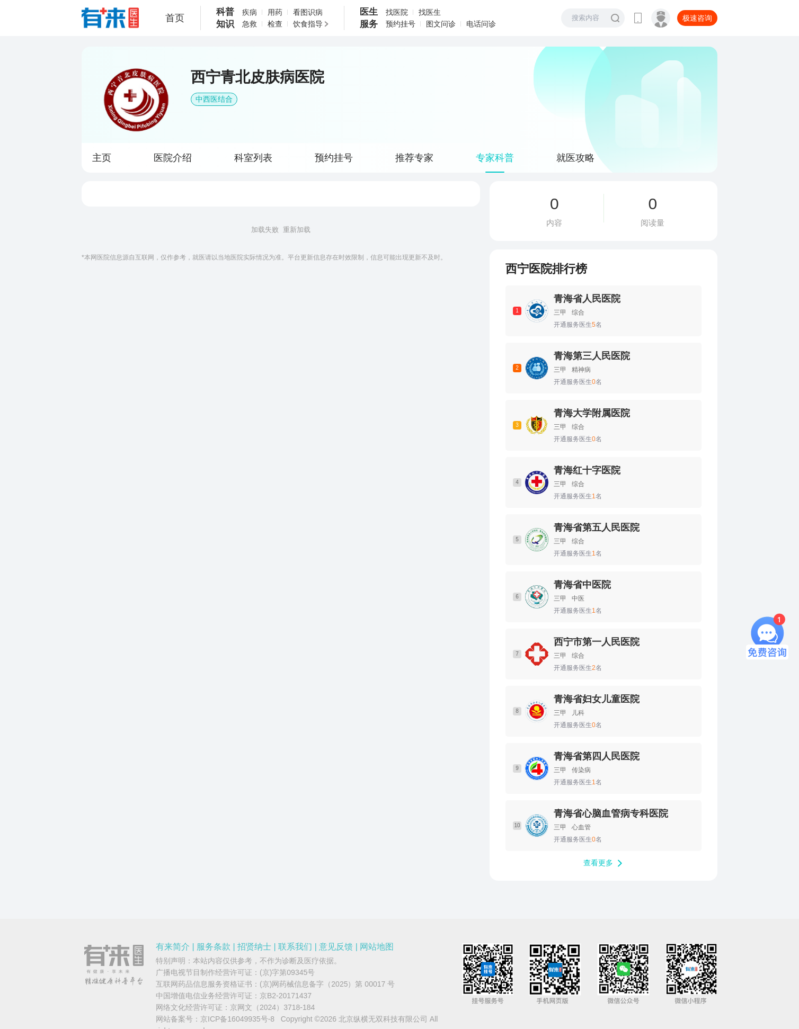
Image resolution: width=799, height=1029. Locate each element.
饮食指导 (308, 24)
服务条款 (213, 946)
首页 (174, 18)
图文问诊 (441, 24)
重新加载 (296, 230)
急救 (249, 24)
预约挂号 (400, 24)
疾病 (249, 12)
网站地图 (377, 946)
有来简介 (173, 946)
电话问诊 (481, 24)
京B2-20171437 (286, 995)
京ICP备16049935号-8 (237, 1019)
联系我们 (295, 946)
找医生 (430, 12)
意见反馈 (336, 946)
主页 (101, 158)
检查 (275, 24)
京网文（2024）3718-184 (272, 1007)
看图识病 (308, 12)
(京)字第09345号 (287, 972)
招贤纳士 (254, 946)
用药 (275, 12)
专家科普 (495, 158)
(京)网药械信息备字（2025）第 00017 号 (327, 984)
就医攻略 (575, 158)
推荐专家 (414, 158)
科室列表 (253, 158)
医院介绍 (173, 158)
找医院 (397, 12)
